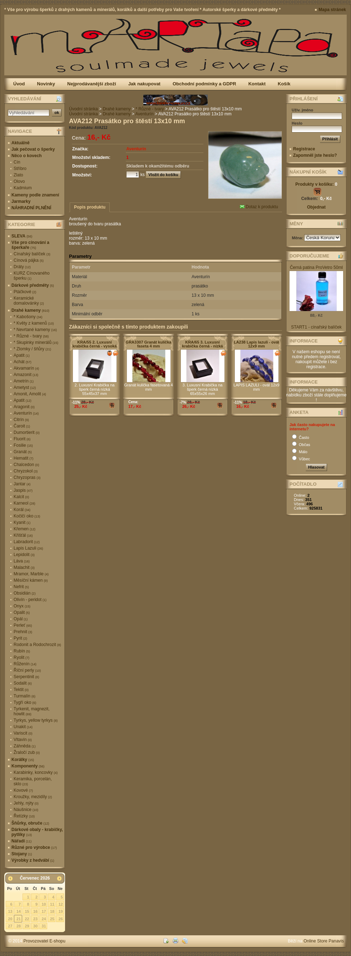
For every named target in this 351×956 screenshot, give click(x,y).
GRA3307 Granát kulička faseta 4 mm (149, 344)
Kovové (23, 790)
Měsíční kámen (31, 580)
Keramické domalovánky (29, 301)
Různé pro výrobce (34, 847)
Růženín (25, 663)
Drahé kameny (30, 310)
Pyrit (20, 638)
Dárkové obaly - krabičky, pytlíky (37, 832)
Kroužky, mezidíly (33, 796)
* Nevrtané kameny (35, 329)
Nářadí (21, 841)
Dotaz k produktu (259, 206)
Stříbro (20, 168)
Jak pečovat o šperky (33, 149)
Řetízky (24, 816)
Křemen (24, 528)
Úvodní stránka (83, 108)
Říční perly (27, 670)
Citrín (21, 419)
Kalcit (21, 496)
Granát (23, 451)
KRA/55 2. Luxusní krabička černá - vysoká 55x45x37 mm (94, 346)
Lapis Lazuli (28, 548)
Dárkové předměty (32, 285)
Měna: (298, 238)
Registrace (304, 148)
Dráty (22, 266)
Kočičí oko (27, 516)
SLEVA (21, 236)
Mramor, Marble (31, 573)
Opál (21, 618)
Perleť (23, 625)
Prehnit (23, 631)
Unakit (23, 726)
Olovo (19, 181)
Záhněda (24, 746)
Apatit (22, 355)
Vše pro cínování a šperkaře (30, 245)
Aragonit (24, 406)
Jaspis (23, 490)
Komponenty (27, 766)
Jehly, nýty (26, 803)
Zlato (18, 174)
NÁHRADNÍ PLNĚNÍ (31, 207)
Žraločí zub (27, 752)
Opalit (22, 612)
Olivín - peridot (30, 599)
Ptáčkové (25, 291)
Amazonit (26, 374)
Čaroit (22, 426)
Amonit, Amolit (30, 393)
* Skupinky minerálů (36, 342)
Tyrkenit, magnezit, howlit (32, 711)
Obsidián (24, 593)
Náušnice (26, 809)
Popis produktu (89, 207)
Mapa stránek (332, 9)
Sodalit (23, 683)
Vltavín (23, 739)
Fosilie (23, 445)
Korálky (22, 759)
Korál (22, 509)
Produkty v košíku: (316, 184)
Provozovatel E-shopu (44, 941)
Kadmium (23, 187)
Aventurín (26, 413)
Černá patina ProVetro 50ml (316, 267)
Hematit (23, 458)
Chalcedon (26, 464)
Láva (22, 561)
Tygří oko (25, 702)
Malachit (24, 567)
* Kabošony (28, 316)
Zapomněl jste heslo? (315, 155)
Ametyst (25, 387)
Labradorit (27, 541)
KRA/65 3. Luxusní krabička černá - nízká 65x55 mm (202, 346)
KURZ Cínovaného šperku (32, 276)
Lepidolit (24, 554)
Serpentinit (26, 676)
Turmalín (24, 696)
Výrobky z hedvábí (32, 860)
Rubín (22, 651)
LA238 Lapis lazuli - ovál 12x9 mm (256, 344)
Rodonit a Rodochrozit (37, 644)
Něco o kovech (26, 155)
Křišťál (23, 535)
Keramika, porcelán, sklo (33, 781)
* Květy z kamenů (34, 323)
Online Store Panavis (323, 941)
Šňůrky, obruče (30, 823)
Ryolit (21, 657)
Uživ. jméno (302, 110)
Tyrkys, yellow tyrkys (36, 720)
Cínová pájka (29, 260)
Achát (22, 361)
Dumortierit (27, 432)
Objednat (316, 207)
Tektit (21, 689)
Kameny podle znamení (35, 194)
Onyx (22, 606)
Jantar (22, 483)
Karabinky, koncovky (36, 772)
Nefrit (21, 586)
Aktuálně (20, 142)
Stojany (21, 853)
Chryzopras (27, 477)
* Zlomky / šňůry (32, 348)
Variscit (23, 733)
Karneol (24, 503)
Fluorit (22, 438)
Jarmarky (20, 201)
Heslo (297, 123)
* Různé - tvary (31, 336)
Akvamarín (26, 368)
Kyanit (22, 522)
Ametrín (24, 381)
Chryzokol (26, 471)
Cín (17, 162)
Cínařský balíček (32, 253)
